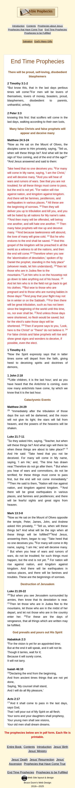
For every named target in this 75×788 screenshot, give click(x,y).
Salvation (27, 41)
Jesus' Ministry (37, 751)
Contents (31, 26)
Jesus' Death (19, 759)
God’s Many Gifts (43, 41)
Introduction (18, 26)
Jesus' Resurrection (42, 759)
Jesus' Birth (61, 746)
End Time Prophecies (56, 29)
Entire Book (14, 746)
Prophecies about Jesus (50, 26)
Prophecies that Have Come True (25, 29)
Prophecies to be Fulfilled (37, 33)
